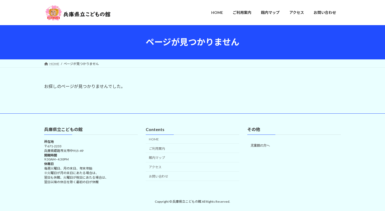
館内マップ (157, 158)
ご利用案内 (157, 148)
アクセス (155, 167)
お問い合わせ (158, 176)
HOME (154, 139)
